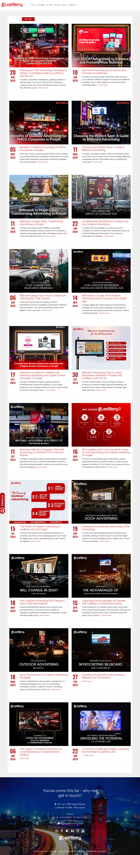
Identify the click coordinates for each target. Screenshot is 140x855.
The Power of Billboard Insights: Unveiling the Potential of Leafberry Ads (105, 750)
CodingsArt (101, 851)
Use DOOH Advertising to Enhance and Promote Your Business (104, 71)
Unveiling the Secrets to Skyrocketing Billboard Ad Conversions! (103, 676)
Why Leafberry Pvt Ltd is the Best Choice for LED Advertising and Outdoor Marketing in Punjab (106, 452)
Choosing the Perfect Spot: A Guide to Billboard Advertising (103, 148)
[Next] (9, 765)
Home (39, 6)
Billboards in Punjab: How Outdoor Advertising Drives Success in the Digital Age (104, 298)
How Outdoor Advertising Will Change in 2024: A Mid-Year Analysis (42, 602)
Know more (43, 88)
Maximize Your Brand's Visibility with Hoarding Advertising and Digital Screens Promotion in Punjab (43, 375)
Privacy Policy (81, 851)
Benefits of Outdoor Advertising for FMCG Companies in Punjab (43, 148)
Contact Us (77, 6)
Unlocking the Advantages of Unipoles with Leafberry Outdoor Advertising (103, 602)
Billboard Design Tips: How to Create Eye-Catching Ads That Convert (43, 297)
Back (28, 19)
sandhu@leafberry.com (71, 823)
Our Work (55, 6)
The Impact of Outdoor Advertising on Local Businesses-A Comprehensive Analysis (41, 752)
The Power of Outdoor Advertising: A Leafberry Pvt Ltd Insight (40, 528)
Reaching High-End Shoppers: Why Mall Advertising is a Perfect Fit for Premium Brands (42, 452)
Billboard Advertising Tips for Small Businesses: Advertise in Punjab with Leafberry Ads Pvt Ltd (102, 375)
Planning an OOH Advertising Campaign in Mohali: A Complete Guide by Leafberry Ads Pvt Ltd (43, 73)
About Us (63, 6)
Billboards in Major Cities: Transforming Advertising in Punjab (41, 223)
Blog (70, 6)
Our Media (46, 6)
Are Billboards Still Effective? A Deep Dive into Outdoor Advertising (105, 223)
